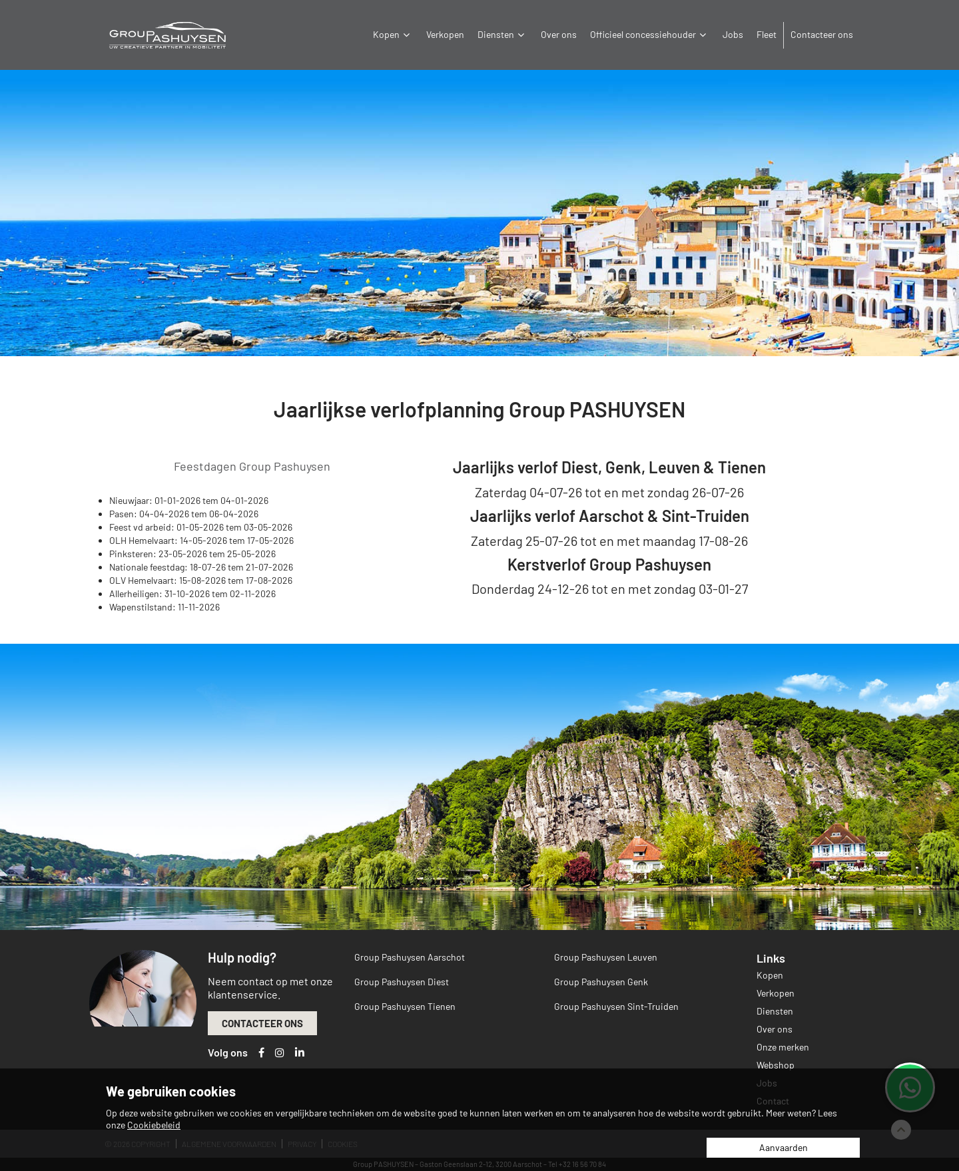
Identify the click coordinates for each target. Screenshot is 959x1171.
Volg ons (228, 1052)
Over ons (559, 34)
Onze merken (783, 1047)
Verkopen (445, 34)
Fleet (767, 34)
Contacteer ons (822, 34)
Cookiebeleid (153, 1124)
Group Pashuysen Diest (401, 981)
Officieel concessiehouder (649, 35)
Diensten (502, 35)
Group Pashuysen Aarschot (409, 957)
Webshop (776, 1064)
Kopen (393, 35)
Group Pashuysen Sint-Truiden (616, 1006)
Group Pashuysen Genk (601, 981)
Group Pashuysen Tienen (405, 1006)
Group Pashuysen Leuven (605, 957)
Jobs (733, 34)
